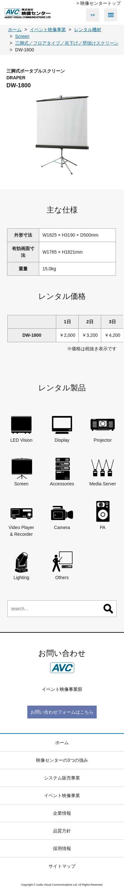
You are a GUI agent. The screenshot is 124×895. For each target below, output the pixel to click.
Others (62, 565)
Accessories (62, 471)
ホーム (62, 742)
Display (62, 428)
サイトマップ (62, 866)
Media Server (103, 471)
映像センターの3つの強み (62, 760)
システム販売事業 (62, 777)
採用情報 (62, 848)
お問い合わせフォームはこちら (62, 712)
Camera (62, 515)
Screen (21, 471)
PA (103, 515)
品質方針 (62, 830)
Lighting (21, 565)
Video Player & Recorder (21, 518)
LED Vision (21, 428)
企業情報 (62, 813)
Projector (103, 428)
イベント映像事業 (62, 795)
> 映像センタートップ (98, 3)
